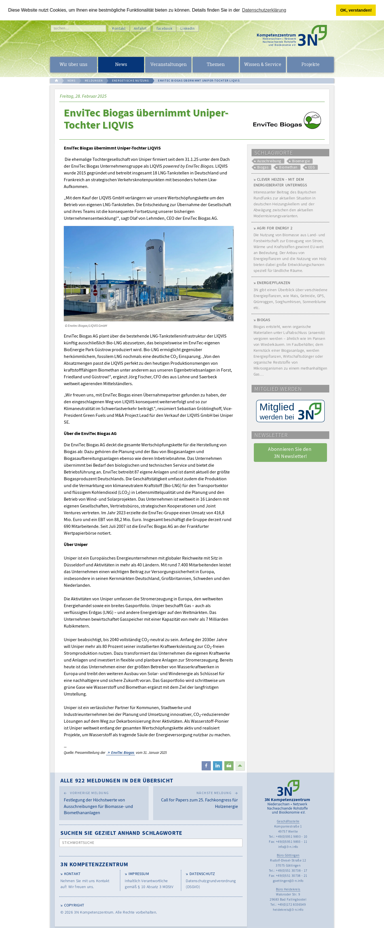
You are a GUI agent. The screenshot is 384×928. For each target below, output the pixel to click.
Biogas (263, 167)
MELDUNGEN (94, 80)
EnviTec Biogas (122, 752)
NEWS (71, 80)
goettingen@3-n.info (288, 880)
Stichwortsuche (78, 842)
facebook (164, 28)
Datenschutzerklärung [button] (264, 10)
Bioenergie (301, 161)
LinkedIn (187, 28)
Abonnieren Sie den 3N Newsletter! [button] (290, 452)
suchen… (61, 28)
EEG (311, 167)
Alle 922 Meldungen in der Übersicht (116, 780)
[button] (206, 765)
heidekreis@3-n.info (288, 909)
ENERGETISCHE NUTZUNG (130, 80)
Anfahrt (140, 28)
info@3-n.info (288, 846)
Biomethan (288, 167)
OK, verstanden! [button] (356, 10)
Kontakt (119, 28)
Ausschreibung (269, 161)
